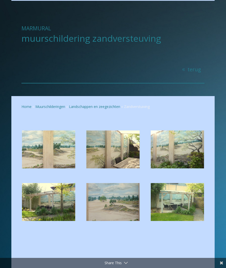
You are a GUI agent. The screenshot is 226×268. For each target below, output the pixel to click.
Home (26, 106)
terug (194, 69)
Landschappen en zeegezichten (94, 106)
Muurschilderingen (50, 106)
